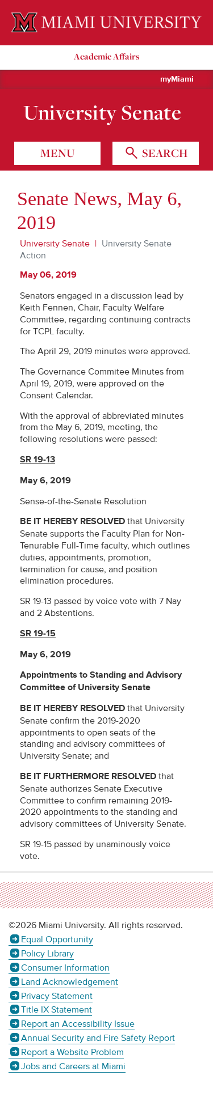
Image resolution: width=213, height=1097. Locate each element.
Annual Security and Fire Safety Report (98, 1038)
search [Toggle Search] (163, 153)
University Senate (102, 112)
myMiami (177, 79)
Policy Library (47, 953)
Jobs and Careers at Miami (73, 1066)
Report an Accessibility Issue (78, 1024)
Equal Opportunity (57, 939)
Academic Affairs (106, 56)
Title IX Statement (56, 1009)
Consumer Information (65, 967)
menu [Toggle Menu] (57, 153)
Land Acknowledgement (69, 982)
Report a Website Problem (72, 1052)
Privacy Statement (57, 996)
